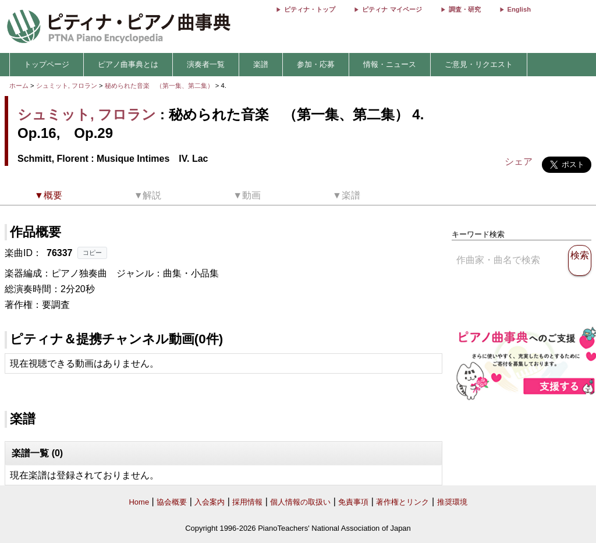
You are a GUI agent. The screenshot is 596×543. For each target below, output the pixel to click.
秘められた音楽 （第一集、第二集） (160, 85)
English (519, 9)
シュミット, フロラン (66, 85)
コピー (92, 252)
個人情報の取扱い (300, 502)
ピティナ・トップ (309, 9)
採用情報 (247, 502)
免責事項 (353, 502)
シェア (519, 161)
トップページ (46, 64)
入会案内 (209, 502)
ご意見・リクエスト (479, 64)
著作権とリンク (402, 502)
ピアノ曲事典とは (128, 64)
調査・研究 (465, 9)
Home (139, 502)
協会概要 (172, 502)
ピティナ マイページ (391, 9)
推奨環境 (452, 502)
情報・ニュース (389, 64)
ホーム (19, 85)
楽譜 (260, 64)
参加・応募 (316, 64)
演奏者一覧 (206, 64)
